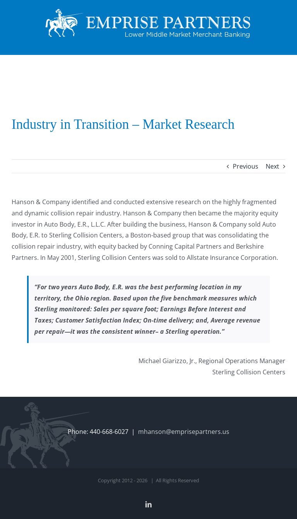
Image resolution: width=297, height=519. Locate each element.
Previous (245, 166)
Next (272, 166)
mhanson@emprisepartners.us (183, 431)
